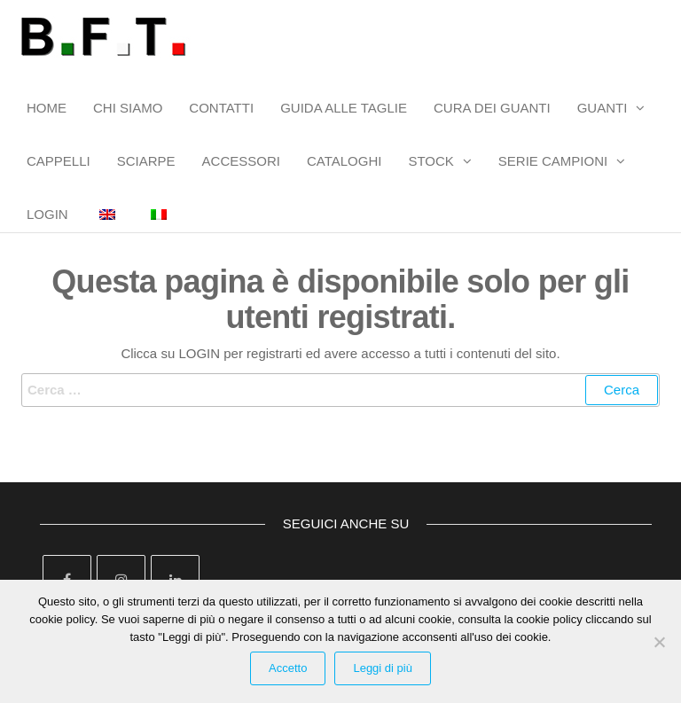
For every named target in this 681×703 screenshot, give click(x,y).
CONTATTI (221, 107)
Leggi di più (382, 668)
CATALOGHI (344, 160)
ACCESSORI (241, 160)
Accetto (288, 668)
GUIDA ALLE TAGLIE (343, 107)
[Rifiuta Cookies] (659, 642)
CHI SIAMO (127, 107)
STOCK (430, 160)
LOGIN (47, 214)
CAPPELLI (58, 160)
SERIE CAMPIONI (552, 160)
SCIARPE (146, 160)
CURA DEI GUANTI (492, 107)
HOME (47, 107)
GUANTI (602, 107)
